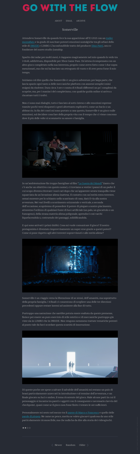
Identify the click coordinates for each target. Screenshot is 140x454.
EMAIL (69, 21)
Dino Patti (97, 45)
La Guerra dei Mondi (90, 183)
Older (82, 445)
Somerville (70, 30)
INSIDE (34, 45)
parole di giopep (31, 416)
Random (70, 445)
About (58, 21)
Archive (80, 21)
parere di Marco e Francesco (83, 412)
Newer (58, 445)
